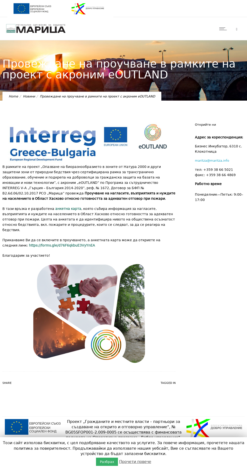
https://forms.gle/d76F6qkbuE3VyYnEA (62, 245)
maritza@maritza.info (212, 160)
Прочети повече (135, 461)
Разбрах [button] (107, 462)
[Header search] (236, 29)
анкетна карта (68, 209)
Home (13, 96)
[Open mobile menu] (224, 29)
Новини (29, 96)
